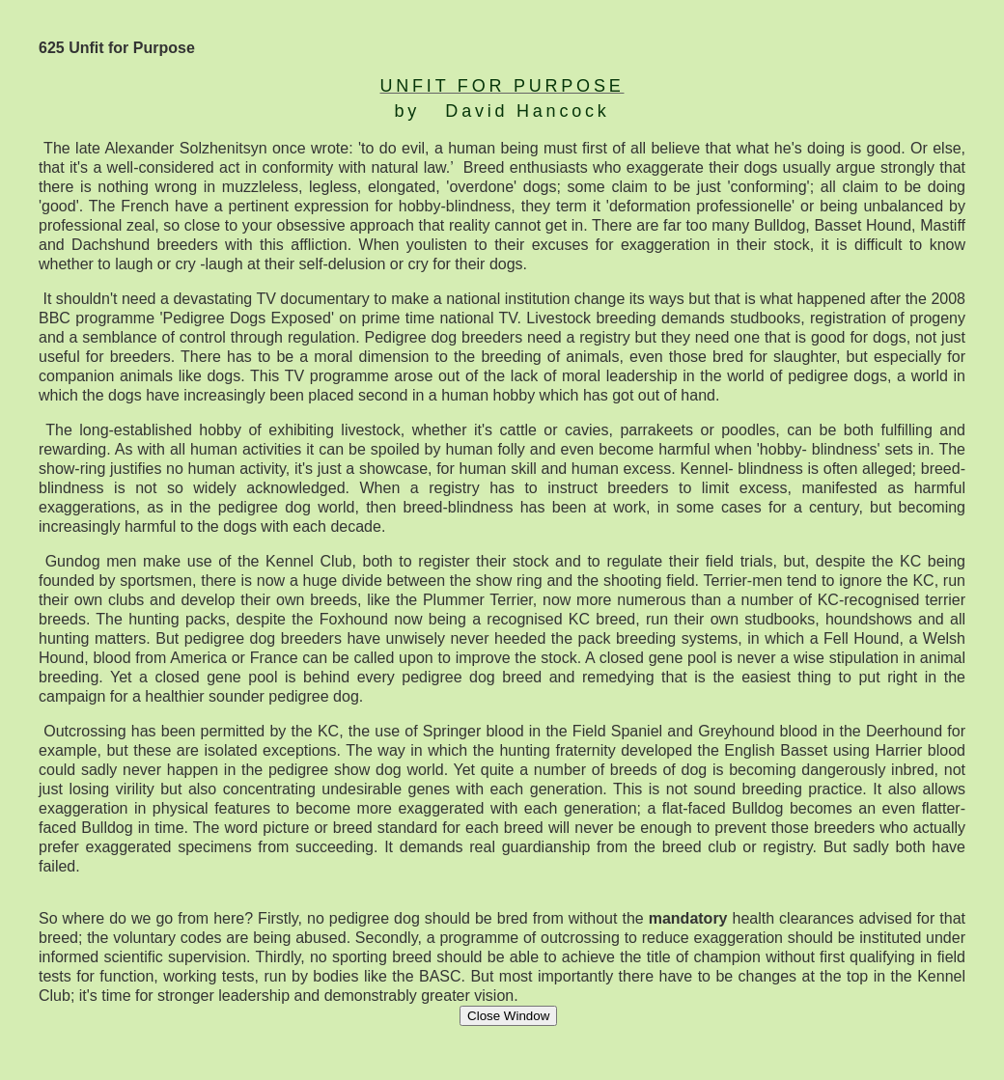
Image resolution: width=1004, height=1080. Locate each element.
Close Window (508, 1016)
